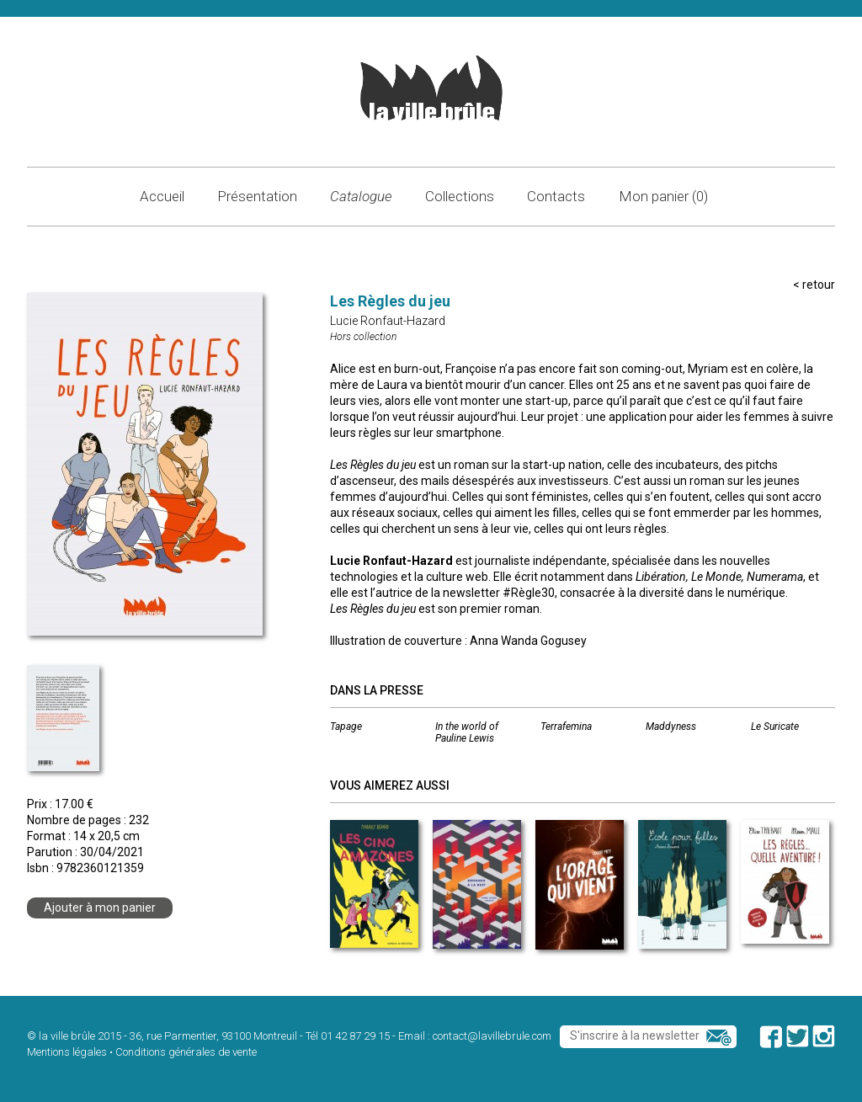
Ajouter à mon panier (100, 907)
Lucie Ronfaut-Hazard (387, 320)
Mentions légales (67, 1052)
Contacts (556, 196)
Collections (459, 196)
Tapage (346, 726)
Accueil (162, 196)
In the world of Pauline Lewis (466, 732)
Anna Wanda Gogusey (528, 640)
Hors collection (363, 337)
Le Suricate (775, 726)
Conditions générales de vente (186, 1052)
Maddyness (671, 726)
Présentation (257, 196)
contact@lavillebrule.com (492, 1036)
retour (818, 284)
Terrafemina (566, 726)
